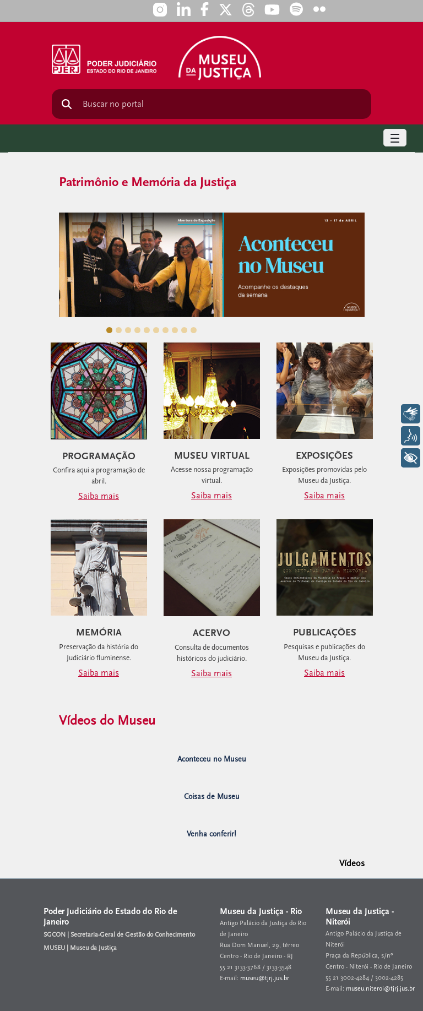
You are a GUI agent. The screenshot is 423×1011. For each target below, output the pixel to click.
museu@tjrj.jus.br (264, 978)
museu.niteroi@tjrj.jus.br (380, 988)
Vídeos (352, 863)
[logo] (219, 53)
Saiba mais (98, 496)
